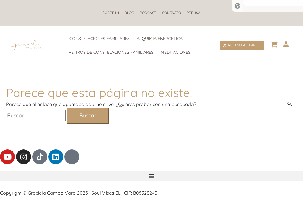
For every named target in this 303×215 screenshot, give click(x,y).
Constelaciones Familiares (99, 38)
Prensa (196, 12)
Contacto (173, 12)
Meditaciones (176, 52)
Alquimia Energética (160, 38)
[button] (151, 176)
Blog (128, 12)
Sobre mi (108, 12)
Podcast (148, 12)
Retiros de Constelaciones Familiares (111, 52)
